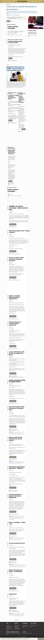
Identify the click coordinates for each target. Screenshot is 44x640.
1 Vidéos (15, 60)
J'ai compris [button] (41, 638)
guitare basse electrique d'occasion (17, 463)
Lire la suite (13, 224)
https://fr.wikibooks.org (14, 493)
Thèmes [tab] (8, 21)
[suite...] (10, 58)
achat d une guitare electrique (18, 464)
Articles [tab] (12, 21)
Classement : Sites (25, 627)
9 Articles (10, 122)
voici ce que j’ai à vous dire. (18, 87)
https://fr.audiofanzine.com (15, 516)
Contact (7, 627)
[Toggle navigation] (42, 1)
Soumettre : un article (34, 627)
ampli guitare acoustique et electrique (17, 518)
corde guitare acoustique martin (21, 436)
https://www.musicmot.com (15, 404)
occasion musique (17, 631)
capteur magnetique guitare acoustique (17, 434)
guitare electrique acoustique (18, 616)
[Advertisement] (16, 139)
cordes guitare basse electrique (13, 520)
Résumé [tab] (8, 201)
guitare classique (17, 627)
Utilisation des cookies (9, 631)
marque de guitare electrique (19, 519)
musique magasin (17, 630)
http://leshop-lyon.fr (14, 538)
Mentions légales (8, 628)
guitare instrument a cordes (19, 617)
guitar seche (16, 629)
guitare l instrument (17, 615)
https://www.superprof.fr (14, 349)
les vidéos (15, 34)
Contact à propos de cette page (27, 635)
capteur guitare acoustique (19, 435)
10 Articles (10, 60)
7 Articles (21, 131)
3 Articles (10, 183)
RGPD (7, 632)
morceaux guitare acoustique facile (13, 436)
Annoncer (32, 628)
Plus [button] (28, 638)
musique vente (17, 628)
